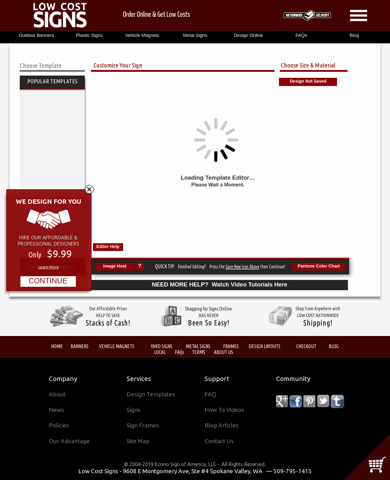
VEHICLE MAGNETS (116, 346)
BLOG (334, 346)
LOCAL (160, 352)
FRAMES (231, 346)
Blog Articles (222, 425)
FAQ (210, 394)
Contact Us (219, 441)
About (57, 394)
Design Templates (151, 394)
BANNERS (80, 346)
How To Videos (224, 409)
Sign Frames (143, 425)
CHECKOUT (306, 346)
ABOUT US (223, 352)
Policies (59, 425)
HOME (57, 346)
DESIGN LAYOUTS (264, 346)
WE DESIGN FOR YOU (48, 201)
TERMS (198, 352)
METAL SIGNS (198, 346)
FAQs (179, 352)
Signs (134, 409)
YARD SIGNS (161, 346)
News (56, 409)
